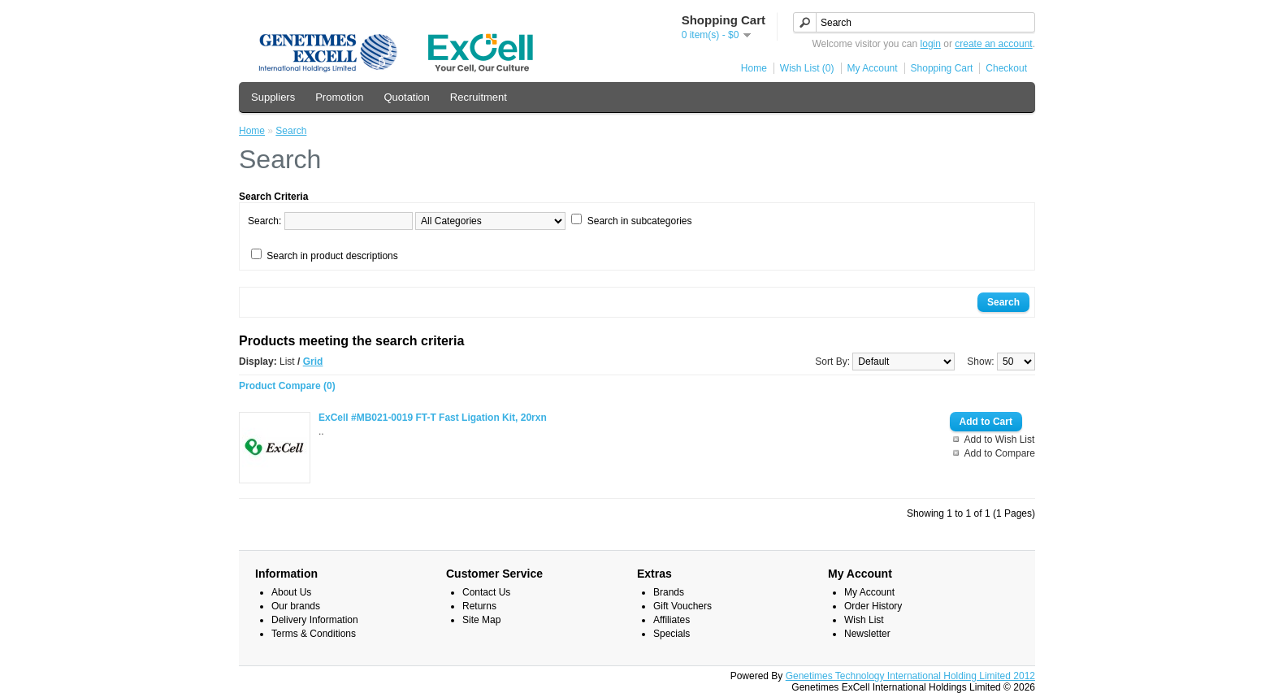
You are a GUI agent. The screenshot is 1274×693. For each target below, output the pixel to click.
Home (754, 68)
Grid (313, 361)
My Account (872, 68)
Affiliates (671, 620)
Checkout (1006, 68)
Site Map (481, 620)
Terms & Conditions (313, 633)
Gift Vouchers (682, 606)
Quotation (406, 97)
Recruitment (478, 97)
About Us (291, 592)
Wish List (864, 620)
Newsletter (867, 633)
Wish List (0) (807, 68)
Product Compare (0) (287, 386)
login (931, 44)
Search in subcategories (639, 221)
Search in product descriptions (331, 256)
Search (290, 130)
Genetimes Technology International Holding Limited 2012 (910, 676)
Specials (671, 633)
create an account (993, 44)
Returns (479, 606)
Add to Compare (999, 453)
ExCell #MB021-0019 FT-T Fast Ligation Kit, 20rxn (432, 417)
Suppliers (273, 97)
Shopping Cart (942, 68)
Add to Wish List (999, 439)
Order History (873, 606)
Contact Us (486, 592)
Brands (668, 592)
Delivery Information (314, 620)
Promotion (339, 97)
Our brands (295, 606)
